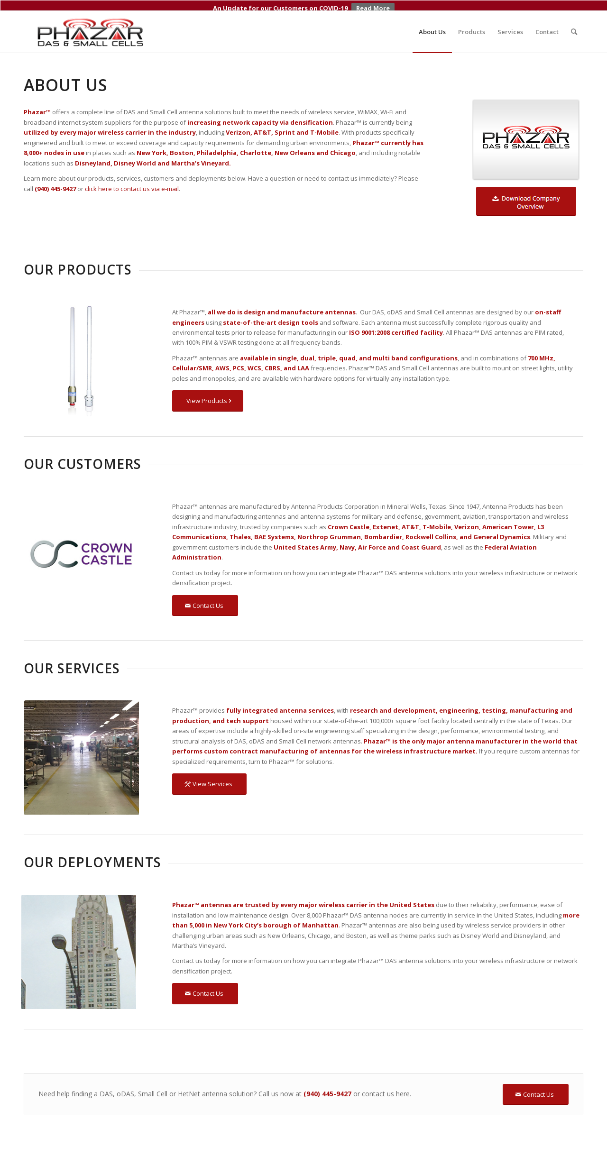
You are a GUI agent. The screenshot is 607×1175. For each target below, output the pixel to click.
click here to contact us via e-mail (132, 178)
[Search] (574, 21)
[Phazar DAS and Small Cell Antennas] (91, 21)
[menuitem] (432, 21)
